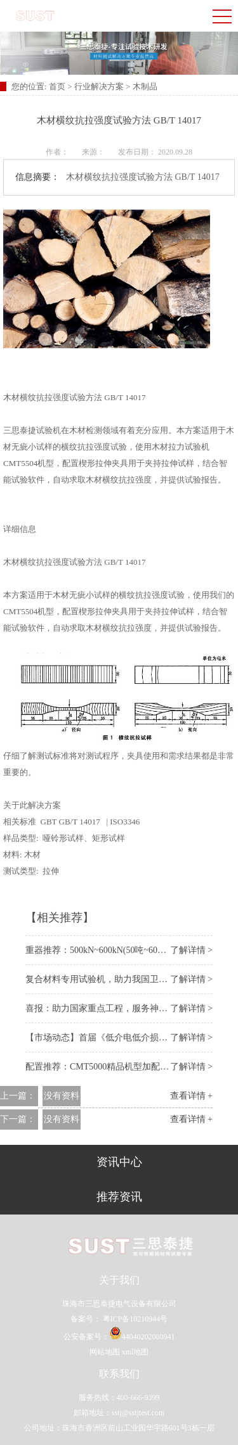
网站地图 (104, 1351)
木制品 (145, 86)
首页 (58, 86)
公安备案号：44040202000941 (119, 1336)
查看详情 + (191, 1096)
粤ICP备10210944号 (134, 1319)
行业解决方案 (99, 86)
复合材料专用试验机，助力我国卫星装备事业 (114, 979)
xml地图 (135, 1351)
